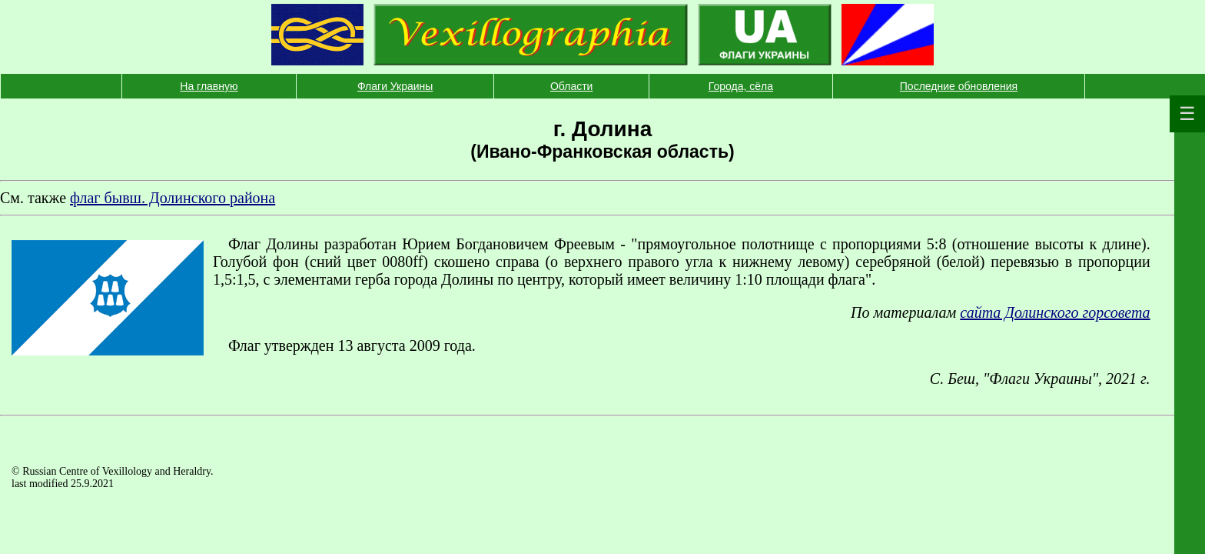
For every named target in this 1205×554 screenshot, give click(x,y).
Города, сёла (741, 86)
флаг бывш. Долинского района (172, 197)
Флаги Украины (395, 86)
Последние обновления (958, 86)
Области (571, 86)
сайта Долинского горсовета (1055, 312)
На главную (208, 86)
